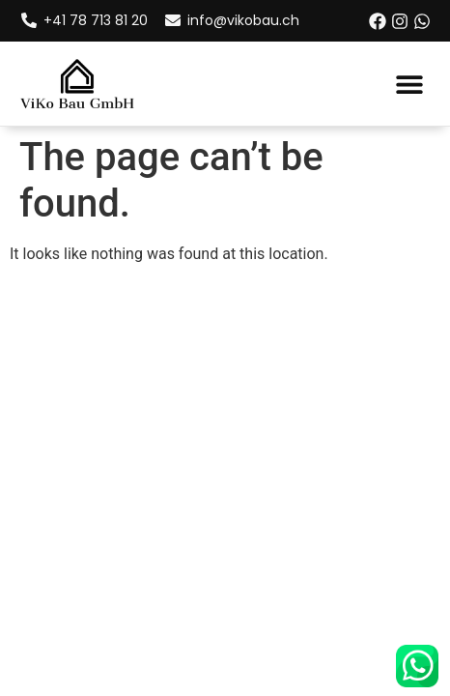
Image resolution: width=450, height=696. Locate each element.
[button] (409, 83)
